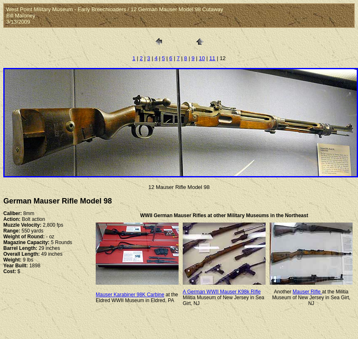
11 (212, 58)
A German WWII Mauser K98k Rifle (222, 292)
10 (202, 58)
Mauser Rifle (307, 292)
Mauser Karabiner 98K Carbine (130, 295)
